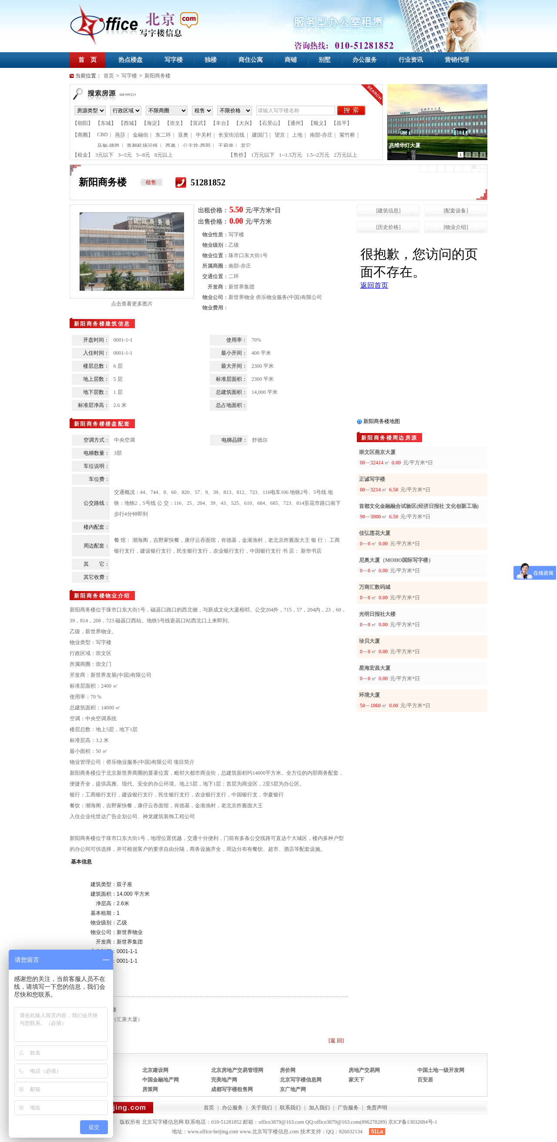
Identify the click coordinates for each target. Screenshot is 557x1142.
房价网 (287, 1070)
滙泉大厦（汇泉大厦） (117, 1019)
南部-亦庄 (321, 135)
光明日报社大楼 (377, 614)
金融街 (140, 135)
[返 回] (336, 1041)
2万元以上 (345, 155)
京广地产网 (293, 1089)
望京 (280, 135)
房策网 (150, 1089)
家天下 (356, 1080)
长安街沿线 (231, 135)
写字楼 (173, 60)
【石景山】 (270, 123)
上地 (297, 135)
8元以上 (163, 155)
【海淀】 (151, 123)
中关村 (203, 135)
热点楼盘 (130, 60)
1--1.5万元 (290, 155)
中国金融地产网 (160, 1080)
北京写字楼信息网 (301, 1080)
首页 (109, 76)
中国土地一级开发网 (440, 1070)
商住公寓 (250, 60)
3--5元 (125, 155)
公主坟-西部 (197, 146)
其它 (246, 146)
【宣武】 (198, 123)
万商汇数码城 (374, 587)
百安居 (425, 1080)
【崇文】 (174, 123)
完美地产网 (224, 1080)
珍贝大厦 (369, 641)
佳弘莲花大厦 (374, 533)
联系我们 (290, 1108)
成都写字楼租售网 (232, 1089)
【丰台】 (221, 123)
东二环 (163, 135)
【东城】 (105, 123)
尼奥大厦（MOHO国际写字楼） (396, 560)
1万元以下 (263, 155)
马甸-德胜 (108, 146)
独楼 (211, 60)
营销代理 (457, 60)
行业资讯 (411, 60)
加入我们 (319, 1108)
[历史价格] (388, 227)
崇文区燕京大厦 (377, 452)
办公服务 (364, 60)
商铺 (291, 60)
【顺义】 (318, 123)
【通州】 (295, 123)
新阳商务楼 (157, 76)
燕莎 (120, 135)
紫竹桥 (347, 135)
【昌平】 (341, 123)
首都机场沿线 (142, 146)
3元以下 (104, 155)
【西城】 (128, 123)
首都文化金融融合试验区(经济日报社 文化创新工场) (419, 506)
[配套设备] (456, 211)
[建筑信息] (388, 211)
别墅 (325, 60)
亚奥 (183, 135)
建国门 (260, 135)
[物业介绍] (456, 227)
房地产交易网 (364, 1070)
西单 (170, 146)
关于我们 (261, 1108)
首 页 (87, 60)
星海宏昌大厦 (374, 668)
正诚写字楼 (372, 479)
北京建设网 (155, 1070)
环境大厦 (369, 695)
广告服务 (348, 1108)
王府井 (226, 146)
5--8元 (143, 155)
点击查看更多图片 (132, 304)
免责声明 (376, 1108)
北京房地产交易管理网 (237, 1070)
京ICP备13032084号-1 (412, 1122)
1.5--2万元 (317, 155)
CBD (102, 134)
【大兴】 (244, 123)
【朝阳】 (82, 123)
